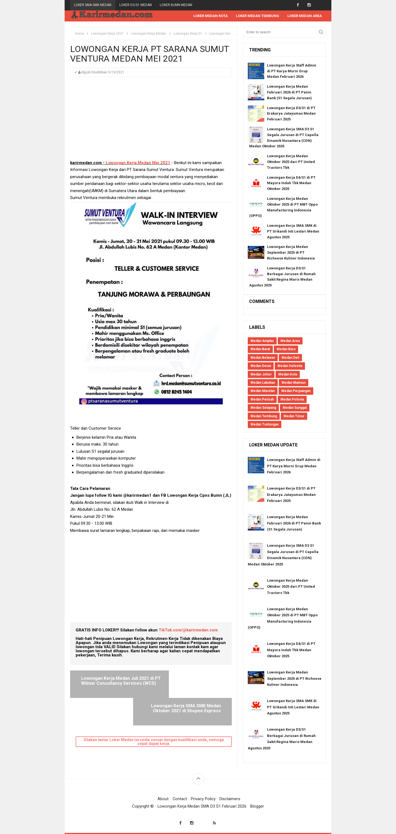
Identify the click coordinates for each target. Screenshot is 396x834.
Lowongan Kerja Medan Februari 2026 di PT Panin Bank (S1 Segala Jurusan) (289, 92)
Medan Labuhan (263, 383)
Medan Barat (260, 349)
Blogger (257, 806)
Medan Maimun (294, 383)
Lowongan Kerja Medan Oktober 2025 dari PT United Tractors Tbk (291, 162)
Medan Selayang (263, 408)
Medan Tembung (264, 416)
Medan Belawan (263, 358)
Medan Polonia (292, 400)
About (163, 798)
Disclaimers (230, 798)
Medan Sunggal (295, 408)
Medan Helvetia (289, 366)
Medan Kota (287, 375)
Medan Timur (294, 416)
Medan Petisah (262, 400)
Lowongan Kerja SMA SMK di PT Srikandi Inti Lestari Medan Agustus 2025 (293, 231)
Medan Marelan (263, 391)
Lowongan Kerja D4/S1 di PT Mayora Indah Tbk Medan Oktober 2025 (291, 183)
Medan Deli (290, 358)
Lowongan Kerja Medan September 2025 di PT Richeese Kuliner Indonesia (291, 253)
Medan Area (290, 341)
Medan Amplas (262, 341)
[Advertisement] (151, 121)
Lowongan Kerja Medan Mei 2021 (138, 163)
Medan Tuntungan (265, 425)
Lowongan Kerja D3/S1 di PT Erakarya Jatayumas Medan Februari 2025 (291, 114)
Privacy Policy (203, 798)
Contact (179, 798)
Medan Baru (286, 349)
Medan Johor (261, 375)
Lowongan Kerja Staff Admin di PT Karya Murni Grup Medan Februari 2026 (291, 71)
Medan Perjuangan (295, 391)
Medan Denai (261, 366)
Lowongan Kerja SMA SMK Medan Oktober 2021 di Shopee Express (188, 683)
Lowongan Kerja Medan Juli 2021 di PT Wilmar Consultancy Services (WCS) (113, 683)
